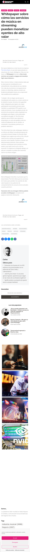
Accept (15, 538)
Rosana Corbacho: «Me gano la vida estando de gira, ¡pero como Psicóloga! (19, 321)
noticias (16, 231)
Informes (4, 10)
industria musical (6, 228)
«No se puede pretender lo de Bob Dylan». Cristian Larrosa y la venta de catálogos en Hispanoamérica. (19, 311)
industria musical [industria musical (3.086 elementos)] (12, 524)
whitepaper (14, 233)
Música (3, 231)
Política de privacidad (19, 550)
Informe (15, 228)
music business (23, 228)
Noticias (16, 10)
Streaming (23, 10)
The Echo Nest (5, 70)
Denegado (15, 542)
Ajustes (15, 546)
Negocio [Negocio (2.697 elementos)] (8, 527)
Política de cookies (10, 550)
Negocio (10, 10)
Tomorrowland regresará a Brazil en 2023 (17, 331)
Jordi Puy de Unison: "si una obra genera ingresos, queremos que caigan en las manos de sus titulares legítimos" (14, 276)
